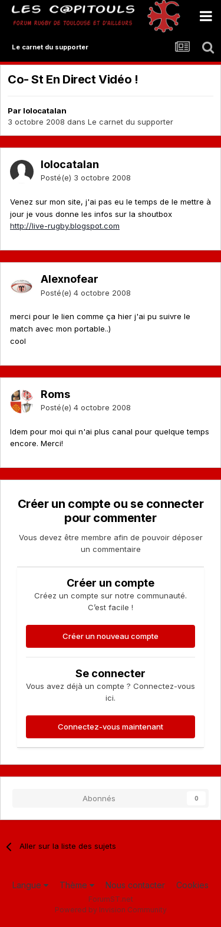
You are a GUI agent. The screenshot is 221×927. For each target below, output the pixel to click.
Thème (77, 885)
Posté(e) (86, 177)
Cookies (192, 885)
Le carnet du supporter (130, 121)
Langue (30, 885)
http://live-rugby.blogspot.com (65, 225)
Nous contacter (135, 885)
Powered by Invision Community (111, 909)
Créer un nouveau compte (110, 636)
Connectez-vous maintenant (110, 726)
